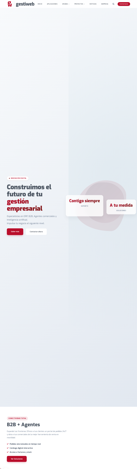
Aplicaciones (52, 4)
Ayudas (65, 4)
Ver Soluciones (17, 459)
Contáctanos (124, 4)
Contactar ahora (36, 232)
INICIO (40, 4)
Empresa (104, 4)
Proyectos (78, 4)
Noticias (93, 4)
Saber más (15, 231)
